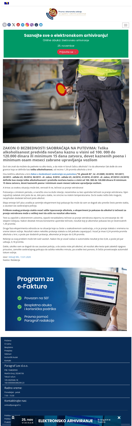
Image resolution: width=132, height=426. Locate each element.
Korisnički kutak (11, 357)
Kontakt (7, 360)
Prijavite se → (67, 52)
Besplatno (8, 347)
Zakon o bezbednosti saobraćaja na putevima (53, 174)
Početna (7, 340)
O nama (7, 344)
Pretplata (8, 350)
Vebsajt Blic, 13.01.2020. (19, 257)
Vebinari (7, 354)
